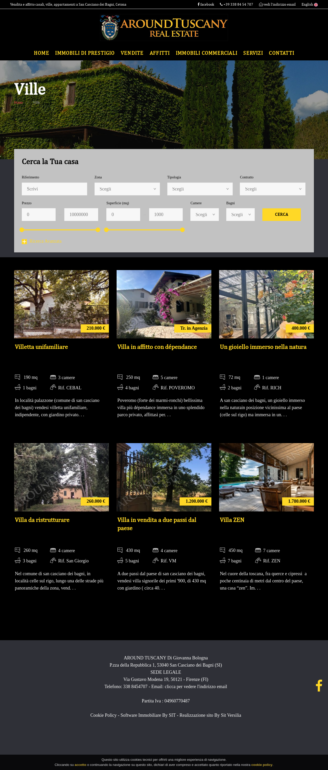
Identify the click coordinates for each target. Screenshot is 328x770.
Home (41, 53)
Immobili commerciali (206, 53)
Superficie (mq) (117, 203)
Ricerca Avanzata (41, 241)
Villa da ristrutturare (42, 520)
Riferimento (30, 177)
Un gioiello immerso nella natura (263, 347)
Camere (196, 203)
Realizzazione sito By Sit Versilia (210, 715)
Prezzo (27, 203)
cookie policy (261, 765)
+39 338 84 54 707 (237, 4)
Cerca (281, 214)
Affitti (160, 53)
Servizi (253, 53)
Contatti (281, 53)
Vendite (132, 53)
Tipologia (174, 177)
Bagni (230, 203)
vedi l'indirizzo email (277, 4)
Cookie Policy (103, 715)
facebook (206, 4)
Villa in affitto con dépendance (157, 347)
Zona (98, 177)
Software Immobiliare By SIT (148, 715)
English (310, 4)
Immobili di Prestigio (85, 53)
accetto (80, 765)
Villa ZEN (232, 520)
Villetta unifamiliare (41, 347)
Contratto (246, 177)
